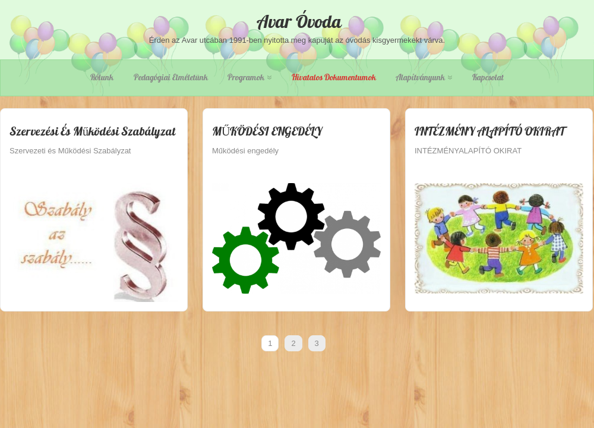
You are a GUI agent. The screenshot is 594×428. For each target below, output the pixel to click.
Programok (249, 77)
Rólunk (101, 77)
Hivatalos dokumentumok (334, 77)
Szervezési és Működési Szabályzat (92, 131)
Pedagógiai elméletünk (171, 77)
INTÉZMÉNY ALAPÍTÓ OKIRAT (490, 131)
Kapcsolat (488, 77)
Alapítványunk (424, 77)
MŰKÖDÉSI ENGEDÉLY (267, 131)
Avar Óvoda (297, 21)
